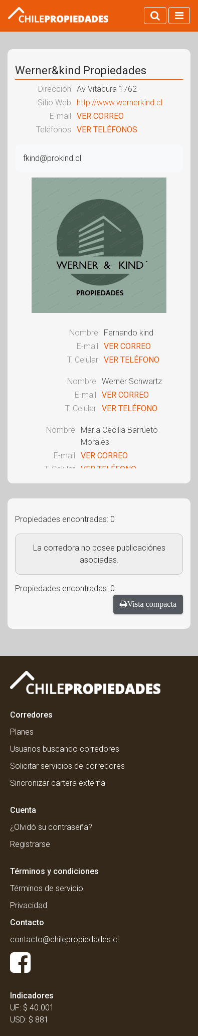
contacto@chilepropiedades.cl (64, 939)
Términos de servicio (46, 888)
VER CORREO (100, 116)
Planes (22, 732)
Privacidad (28, 905)
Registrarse (30, 844)
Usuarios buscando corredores (64, 749)
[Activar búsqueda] (155, 15)
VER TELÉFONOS (107, 129)
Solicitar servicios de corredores (67, 766)
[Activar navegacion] (179, 15)
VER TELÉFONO (131, 360)
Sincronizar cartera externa (57, 783)
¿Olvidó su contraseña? (51, 827)
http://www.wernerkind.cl (119, 102)
